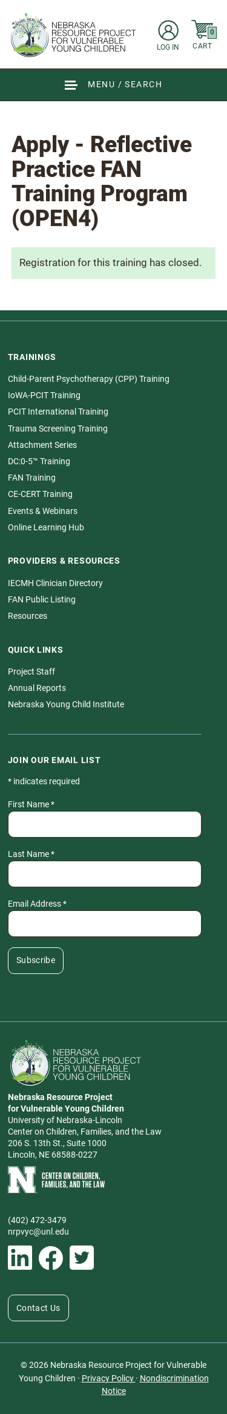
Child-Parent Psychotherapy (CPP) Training (88, 379)
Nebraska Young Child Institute (66, 704)
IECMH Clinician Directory (55, 583)
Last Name (31, 854)
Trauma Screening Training (58, 428)
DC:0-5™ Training (39, 461)
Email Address (37, 904)
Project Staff (31, 671)
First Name (31, 804)
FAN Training (32, 477)
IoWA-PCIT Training (44, 395)
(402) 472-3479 (37, 1220)
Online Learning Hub (46, 527)
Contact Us (38, 1308)
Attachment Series (42, 445)
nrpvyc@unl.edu (38, 1231)
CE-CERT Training (40, 494)
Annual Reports (37, 688)
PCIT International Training (58, 411)
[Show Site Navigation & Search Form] (113, 84)
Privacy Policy (109, 1378)
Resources (27, 616)
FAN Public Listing (42, 599)
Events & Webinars (42, 511)
